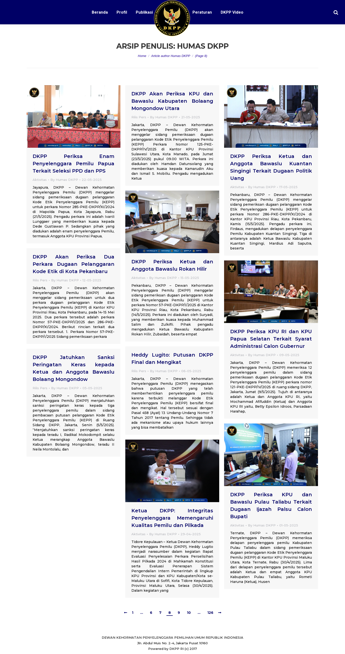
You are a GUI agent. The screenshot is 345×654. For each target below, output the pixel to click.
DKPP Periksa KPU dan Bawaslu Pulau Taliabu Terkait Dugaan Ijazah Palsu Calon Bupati (271, 505)
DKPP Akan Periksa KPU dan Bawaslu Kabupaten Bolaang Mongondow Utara (172, 101)
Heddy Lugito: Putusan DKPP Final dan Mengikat (172, 358)
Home (142, 56)
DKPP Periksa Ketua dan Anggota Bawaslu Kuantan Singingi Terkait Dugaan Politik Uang (271, 167)
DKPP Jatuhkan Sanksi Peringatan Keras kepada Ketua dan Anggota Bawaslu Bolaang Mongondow (73, 368)
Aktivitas (40, 180)
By (64, 180)
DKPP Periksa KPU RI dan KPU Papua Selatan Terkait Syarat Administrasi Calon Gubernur (271, 339)
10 (189, 612)
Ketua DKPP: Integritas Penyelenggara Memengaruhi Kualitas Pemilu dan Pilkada (172, 518)
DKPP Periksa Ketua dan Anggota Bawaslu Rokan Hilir (172, 265)
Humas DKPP (203, 46)
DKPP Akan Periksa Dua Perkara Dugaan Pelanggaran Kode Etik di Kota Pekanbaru (73, 264)
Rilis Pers (138, 117)
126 (210, 612)
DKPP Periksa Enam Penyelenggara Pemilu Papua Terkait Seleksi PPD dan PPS (73, 163)
